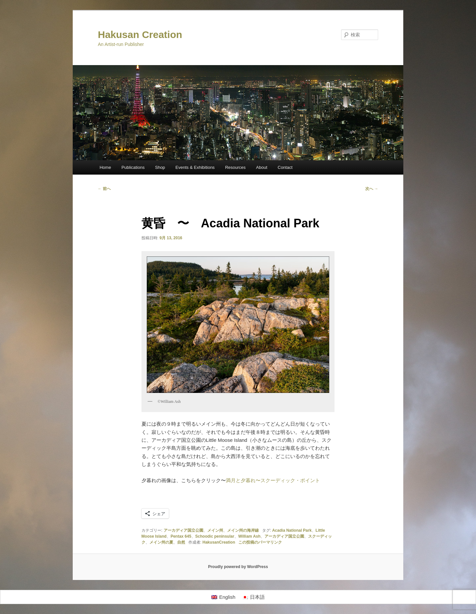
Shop (160, 167)
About (261, 167)
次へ (371, 188)
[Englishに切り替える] (223, 597)
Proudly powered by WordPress (238, 566)
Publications (132, 167)
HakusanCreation (219, 542)
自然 (181, 542)
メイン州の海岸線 (243, 530)
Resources (235, 167)
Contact (285, 167)
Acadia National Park (291, 530)
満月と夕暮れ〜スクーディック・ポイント (273, 480)
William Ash (249, 536)
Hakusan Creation (140, 34)
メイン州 (215, 530)
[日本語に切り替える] (253, 597)
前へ (104, 188)
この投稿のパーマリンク (260, 542)
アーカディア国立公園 (183, 530)
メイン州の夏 (161, 542)
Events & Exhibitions (195, 167)
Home (105, 167)
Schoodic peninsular (214, 536)
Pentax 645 (181, 536)
